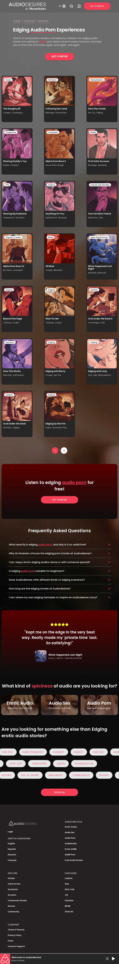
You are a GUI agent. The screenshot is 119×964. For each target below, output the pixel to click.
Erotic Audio (71, 827)
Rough (61, 165)
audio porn (74, 483)
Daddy (80, 752)
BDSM (93, 132)
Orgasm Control (13, 237)
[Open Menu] (79, 6)
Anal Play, (92, 272)
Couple (15, 322)
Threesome (11, 132)
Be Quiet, (7, 270)
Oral (101, 217)
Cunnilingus (17, 112)
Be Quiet (62, 217)
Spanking (102, 165)
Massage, (50, 112)
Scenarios (13, 889)
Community (13, 911)
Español (12, 849)
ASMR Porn (70, 854)
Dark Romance (34, 752)
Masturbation (96, 80)
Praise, (49, 427)
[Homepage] (33, 6)
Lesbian (94, 290)
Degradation (82, 763)
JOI (66, 895)
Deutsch (12, 854)
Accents (12, 895)
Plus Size (14, 763)
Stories (11, 878)
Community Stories (17, 900)
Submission (18, 375)
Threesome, (9, 217)
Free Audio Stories (74, 860)
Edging (43, 21)
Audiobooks (71, 843)
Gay (67, 883)
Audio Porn (43, 29)
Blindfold (58, 270)
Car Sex (100, 752)
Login (10, 831)
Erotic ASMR (71, 849)
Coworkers (53, 132)
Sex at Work (31, 775)
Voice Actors (14, 883)
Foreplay (15, 165)
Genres (11, 906)
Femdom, (7, 427)
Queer (8, 80)
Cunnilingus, (94, 322)
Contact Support (16, 946)
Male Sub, (7, 375)
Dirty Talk (69, 889)
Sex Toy (57, 375)
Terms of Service (16, 929)
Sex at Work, (51, 165)
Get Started (97, 6)
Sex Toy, (92, 112)
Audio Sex (69, 832)
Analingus (57, 775)
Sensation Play (60, 427)
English (11, 843)
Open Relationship (99, 237)
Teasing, (7, 322)
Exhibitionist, (52, 217)
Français (12, 860)
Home (16, 21)
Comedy (60, 752)
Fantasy (29, 21)
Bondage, (92, 165)
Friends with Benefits (100, 185)
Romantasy (61, 112)
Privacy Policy (14, 935)
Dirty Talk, (92, 375)
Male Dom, (93, 217)
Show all (59, 792)
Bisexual (102, 272)
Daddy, (6, 165)
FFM (7, 185)
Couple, (7, 112)
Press (10, 940)
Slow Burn (20, 217)
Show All (69, 911)
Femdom (52, 80)
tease (42, 41)
